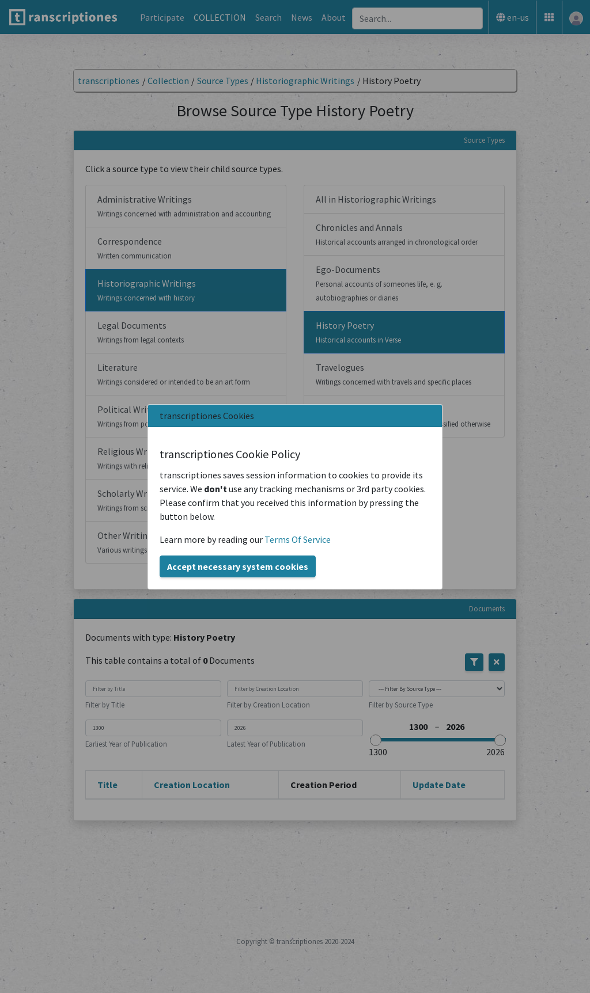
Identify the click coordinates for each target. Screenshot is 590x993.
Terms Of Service (297, 539)
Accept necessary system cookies (237, 566)
